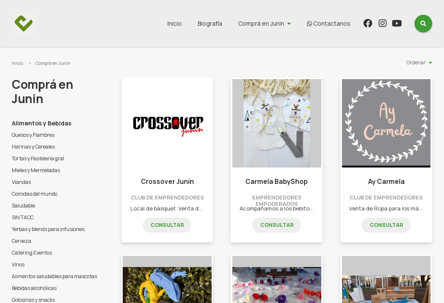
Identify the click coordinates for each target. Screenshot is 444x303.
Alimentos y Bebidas (41, 123)
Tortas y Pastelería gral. (38, 158)
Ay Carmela (386, 181)
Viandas (21, 182)
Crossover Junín (167, 181)
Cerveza (21, 241)
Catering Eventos (32, 252)
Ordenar (416, 62)
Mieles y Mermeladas (36, 170)
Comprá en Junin (261, 23)
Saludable (23, 205)
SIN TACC (23, 217)
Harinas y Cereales (33, 146)
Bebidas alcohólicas (34, 288)
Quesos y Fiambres (33, 134)
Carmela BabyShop (276, 181)
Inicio (174, 23)
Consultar (167, 225)
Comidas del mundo (34, 193)
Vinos (18, 264)
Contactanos (328, 23)
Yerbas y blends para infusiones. (49, 229)
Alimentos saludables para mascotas (54, 276)
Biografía (210, 23)
